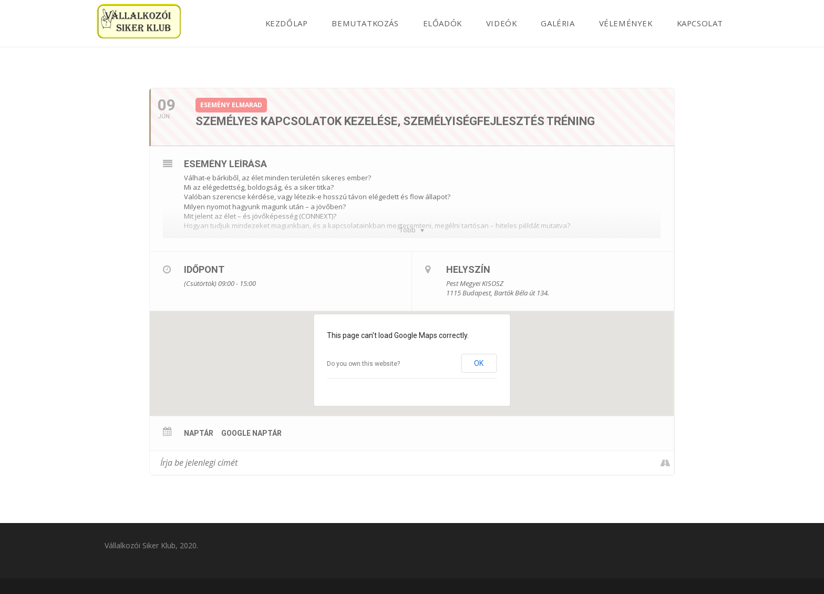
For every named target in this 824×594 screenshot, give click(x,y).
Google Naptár (251, 433)
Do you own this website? (363, 363)
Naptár (198, 433)
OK (478, 363)
